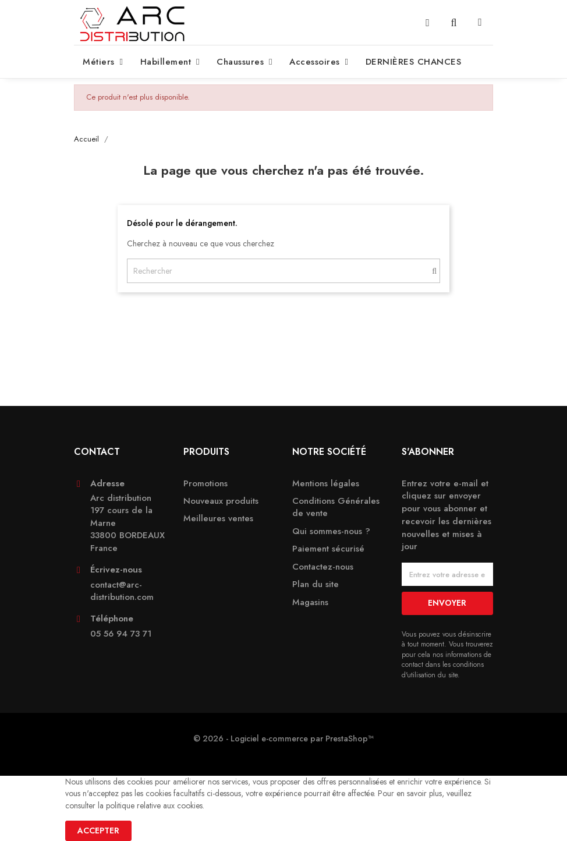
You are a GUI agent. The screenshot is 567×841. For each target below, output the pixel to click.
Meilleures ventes (218, 519)
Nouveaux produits (220, 501)
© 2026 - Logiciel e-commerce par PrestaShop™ (283, 738)
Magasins (310, 602)
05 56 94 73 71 (120, 634)
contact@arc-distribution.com (122, 591)
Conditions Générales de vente (336, 507)
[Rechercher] (283, 271)
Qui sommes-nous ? (331, 531)
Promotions (205, 484)
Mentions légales (325, 484)
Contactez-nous (322, 567)
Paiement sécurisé (328, 549)
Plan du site (315, 584)
